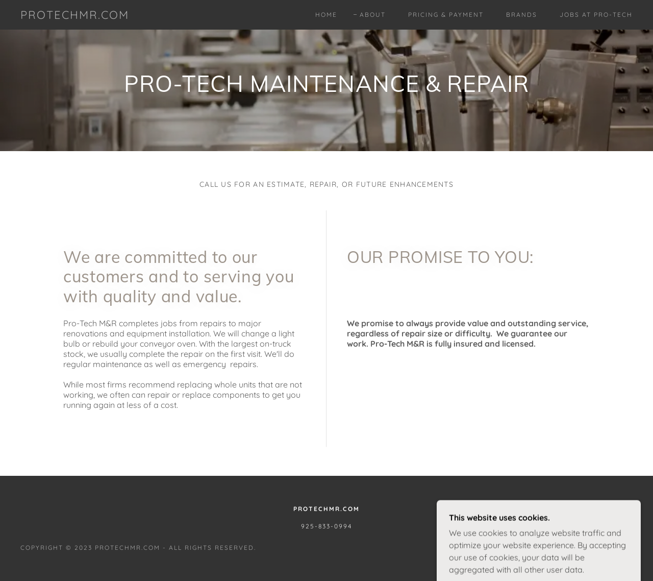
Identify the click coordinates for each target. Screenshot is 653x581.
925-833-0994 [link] (326, 526)
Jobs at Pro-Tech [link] (596, 14)
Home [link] (326, 14)
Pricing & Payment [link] (446, 14)
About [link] (373, 14)
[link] (74, 16)
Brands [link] (521, 14)
